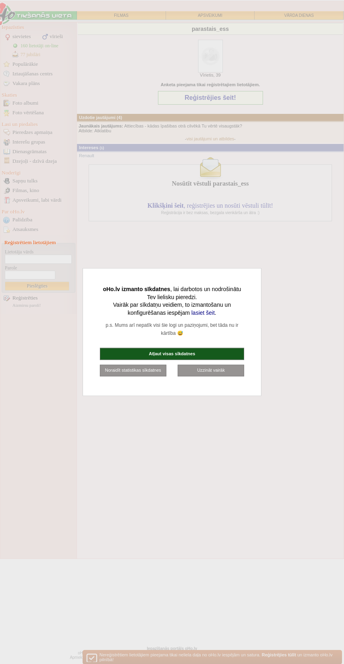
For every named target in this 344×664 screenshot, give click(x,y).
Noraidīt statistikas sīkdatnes (133, 370)
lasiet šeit (202, 312)
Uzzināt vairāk (211, 370)
